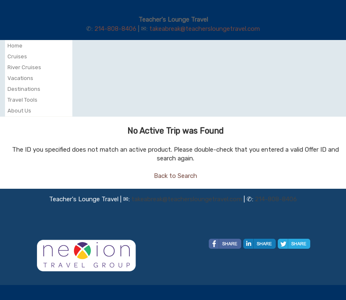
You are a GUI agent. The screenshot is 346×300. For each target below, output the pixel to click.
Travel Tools (22, 100)
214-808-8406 (115, 28)
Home (14, 45)
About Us (19, 111)
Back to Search (175, 176)
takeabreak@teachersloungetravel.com (204, 28)
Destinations (23, 89)
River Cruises (24, 67)
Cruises (17, 56)
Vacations (20, 78)
